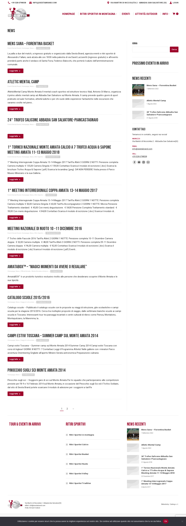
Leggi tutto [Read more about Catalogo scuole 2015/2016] (14, 325)
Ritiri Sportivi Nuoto (78, 464)
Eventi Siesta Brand (14, 48)
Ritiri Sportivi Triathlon (80, 483)
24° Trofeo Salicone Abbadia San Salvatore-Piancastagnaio (53, 120)
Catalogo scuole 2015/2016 (29, 297)
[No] (182, 521)
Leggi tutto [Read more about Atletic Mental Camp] (14, 109)
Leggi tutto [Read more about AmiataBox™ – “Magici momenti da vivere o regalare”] (14, 287)
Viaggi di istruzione (27, 302)
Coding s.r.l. (174, 504)
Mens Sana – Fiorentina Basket (31, 43)
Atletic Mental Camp (23, 82)
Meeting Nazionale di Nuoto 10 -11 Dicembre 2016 (45, 228)
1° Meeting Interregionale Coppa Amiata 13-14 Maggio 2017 (52, 190)
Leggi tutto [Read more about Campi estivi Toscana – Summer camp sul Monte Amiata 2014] (14, 359)
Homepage (25, 48)
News (32, 48)
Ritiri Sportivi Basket (79, 454)
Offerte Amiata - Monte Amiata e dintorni (34, 271)
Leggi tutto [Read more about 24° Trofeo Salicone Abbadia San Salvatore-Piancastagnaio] (14, 136)
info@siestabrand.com (43, 2)
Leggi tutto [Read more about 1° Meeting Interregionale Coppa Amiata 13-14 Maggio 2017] (14, 218)
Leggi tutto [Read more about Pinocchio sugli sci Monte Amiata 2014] (14, 394)
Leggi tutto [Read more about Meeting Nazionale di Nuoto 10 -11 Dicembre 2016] (14, 256)
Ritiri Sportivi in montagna (81, 435)
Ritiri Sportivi (38, 157)
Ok (165, 521)
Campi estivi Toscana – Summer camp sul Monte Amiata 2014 (53, 336)
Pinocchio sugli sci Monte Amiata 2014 (37, 370)
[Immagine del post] (138, 90)
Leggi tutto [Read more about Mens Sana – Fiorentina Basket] (14, 71)
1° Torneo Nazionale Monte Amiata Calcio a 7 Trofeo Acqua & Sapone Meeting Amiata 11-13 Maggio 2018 (59, 150)
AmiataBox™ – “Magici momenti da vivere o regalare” (47, 267)
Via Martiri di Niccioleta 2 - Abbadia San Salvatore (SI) (137, 2)
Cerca (134, 43)
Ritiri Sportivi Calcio (78, 444)
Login (174, 2)
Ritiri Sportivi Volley (78, 473)
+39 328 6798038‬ (17, 2)
